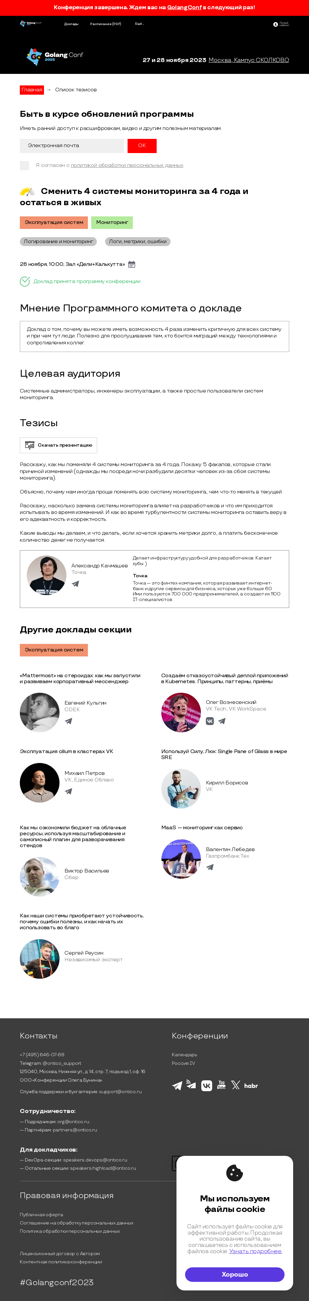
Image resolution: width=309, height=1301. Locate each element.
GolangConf (184, 7)
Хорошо (235, 1275)
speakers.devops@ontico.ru (95, 1160)
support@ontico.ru (120, 1091)
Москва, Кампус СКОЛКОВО (249, 60)
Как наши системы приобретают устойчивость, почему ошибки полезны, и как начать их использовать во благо (82, 922)
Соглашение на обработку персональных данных (76, 1223)
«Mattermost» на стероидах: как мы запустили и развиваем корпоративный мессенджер (80, 679)
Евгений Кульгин (85, 703)
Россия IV (183, 1063)
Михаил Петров (84, 773)
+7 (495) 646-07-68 (42, 1054)
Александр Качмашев (99, 566)
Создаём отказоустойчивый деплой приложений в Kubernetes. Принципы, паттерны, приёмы (225, 679)
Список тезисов (76, 90)
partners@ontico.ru (75, 1129)
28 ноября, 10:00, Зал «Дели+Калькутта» (72, 265)
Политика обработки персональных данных (70, 1231)
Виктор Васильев (86, 871)
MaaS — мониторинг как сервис (202, 828)
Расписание (100, 24)
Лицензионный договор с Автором (60, 1253)
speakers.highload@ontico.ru (103, 1168)
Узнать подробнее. (255, 1251)
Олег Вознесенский (231, 702)
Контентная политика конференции (61, 1261)
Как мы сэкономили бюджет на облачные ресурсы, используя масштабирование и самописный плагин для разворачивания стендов (73, 837)
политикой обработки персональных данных (127, 165)
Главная (31, 90)
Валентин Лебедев (230, 849)
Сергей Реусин (83, 953)
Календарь (184, 1054)
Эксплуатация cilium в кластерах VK (66, 751)
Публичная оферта (41, 1214)
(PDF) (116, 24)
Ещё (138, 24)
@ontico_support (62, 1063)
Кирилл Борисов (227, 783)
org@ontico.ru (73, 1121)
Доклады (71, 24)
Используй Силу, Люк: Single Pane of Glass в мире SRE (224, 754)
